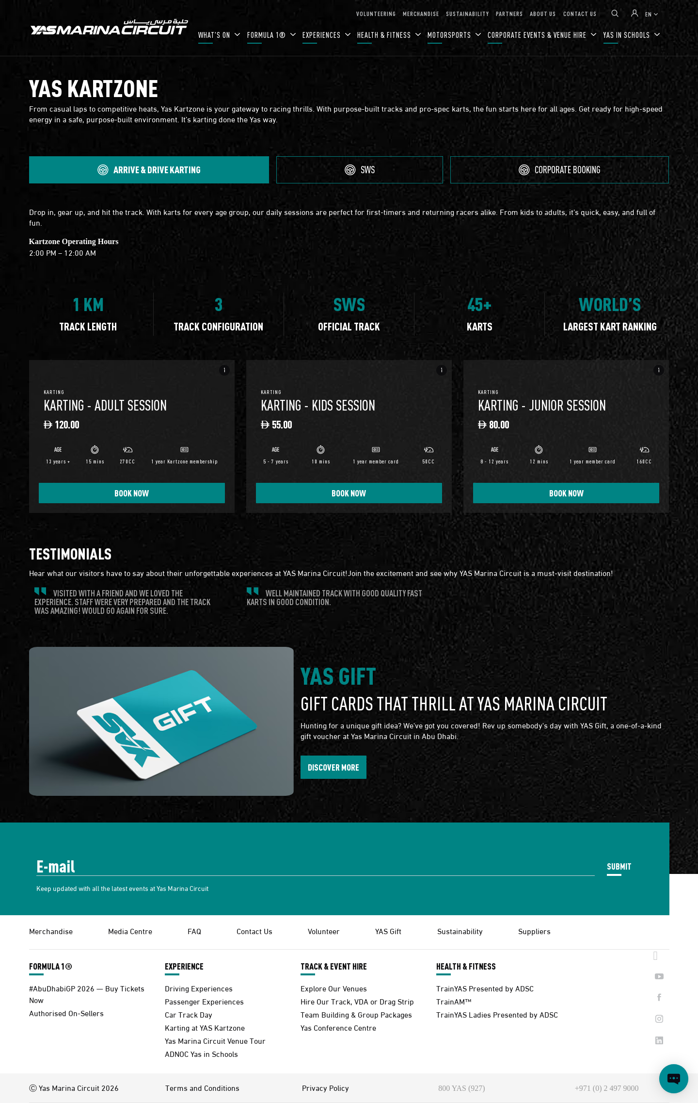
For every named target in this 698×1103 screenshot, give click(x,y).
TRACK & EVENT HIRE (334, 966)
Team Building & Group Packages (356, 1014)
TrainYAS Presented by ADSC (485, 987)
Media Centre (130, 930)
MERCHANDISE (421, 13)
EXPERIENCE (184, 966)
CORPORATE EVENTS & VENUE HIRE (538, 35)
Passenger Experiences (204, 1000)
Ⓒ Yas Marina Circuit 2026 (74, 1087)
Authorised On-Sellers (66, 1012)
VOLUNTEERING (376, 13)
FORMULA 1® (267, 35)
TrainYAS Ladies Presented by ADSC (497, 1014)
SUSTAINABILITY (467, 13)
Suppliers (534, 930)
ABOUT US (543, 13)
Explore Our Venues (334, 987)
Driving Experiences (199, 987)
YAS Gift (388, 930)
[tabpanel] (349, 365)
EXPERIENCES (322, 35)
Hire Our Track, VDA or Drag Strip (357, 1000)
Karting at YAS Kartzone (205, 1027)
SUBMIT (619, 866)
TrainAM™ (453, 1000)
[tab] (149, 169)
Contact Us (254, 930)
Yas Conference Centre (338, 1027)
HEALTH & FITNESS (385, 35)
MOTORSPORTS (450, 35)
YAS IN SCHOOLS (627, 35)
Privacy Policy (325, 1087)
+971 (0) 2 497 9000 (607, 1088)
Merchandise (51, 930)
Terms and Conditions (202, 1087)
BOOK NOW (131, 492)
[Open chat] (673, 1078)
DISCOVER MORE (333, 767)
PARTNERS (509, 13)
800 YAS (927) (461, 1088)
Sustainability (460, 930)
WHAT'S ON (215, 35)
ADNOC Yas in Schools (201, 1053)
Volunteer (324, 930)
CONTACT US (580, 13)
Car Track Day (188, 1014)
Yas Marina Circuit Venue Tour (215, 1040)
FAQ (194, 930)
